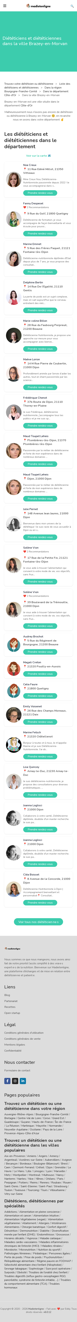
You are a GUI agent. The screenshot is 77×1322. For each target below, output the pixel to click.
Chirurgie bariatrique (33, 1227)
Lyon (49, 1171)
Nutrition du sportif (49, 1250)
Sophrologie (36, 1269)
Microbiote (11, 1250)
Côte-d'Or (26, 105)
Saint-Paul (45, 1186)
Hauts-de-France (42, 1122)
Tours (44, 1190)
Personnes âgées (59, 1253)
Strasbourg (60, 1186)
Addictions (10, 1212)
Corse (46, 1118)
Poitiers (23, 1182)
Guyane (25, 1122)
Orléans (50, 1179)
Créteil (40, 1167)
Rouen (67, 1182)
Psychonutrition (53, 1257)
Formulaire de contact (17, 1070)
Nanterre (9, 1179)
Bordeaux (25, 1164)
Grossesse (62, 1234)
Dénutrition (11, 1231)
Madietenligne (36, 1308)
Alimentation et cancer (17, 1216)
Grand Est (58, 1118)
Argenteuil (10, 1160)
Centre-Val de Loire (29, 1118)
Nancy (60, 1175)
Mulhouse (48, 1175)
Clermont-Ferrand (23, 1167)
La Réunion (12, 1126)
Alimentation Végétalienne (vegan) (25, 1219)
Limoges (39, 1171)
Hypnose (32, 1238)
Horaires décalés (14, 1238)
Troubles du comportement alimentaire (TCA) (37, 1282)
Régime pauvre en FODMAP (54, 1261)
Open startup (12, 1013)
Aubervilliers (52, 1160)
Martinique (27, 1126)
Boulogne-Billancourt (46, 1164)
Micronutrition (27, 1250)
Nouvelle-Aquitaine (16, 1129)
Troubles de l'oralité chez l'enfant (48, 1272)
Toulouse (19, 1190)
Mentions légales (14, 1045)
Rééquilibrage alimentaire (19, 1261)
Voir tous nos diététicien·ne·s (38, 922)
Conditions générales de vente (22, 1039)
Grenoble (60, 1167)
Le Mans (19, 1171)
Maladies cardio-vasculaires (20, 1242)
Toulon (8, 1190)
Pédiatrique (40, 1253)
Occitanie (35, 1129)
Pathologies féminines (17, 1253)
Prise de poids (33, 1257)
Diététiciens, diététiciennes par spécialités (34, 1203)
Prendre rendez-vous (40, 193)
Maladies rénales (51, 1246)
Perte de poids (13, 1257)
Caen (7, 1167)
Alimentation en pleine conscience (39, 1212)
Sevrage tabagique (15, 1269)
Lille (28, 1171)
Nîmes (39, 1179)
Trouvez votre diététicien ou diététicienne (29, 84)
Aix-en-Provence (14, 1156)
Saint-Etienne (29, 1186)
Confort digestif (56, 1227)
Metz (7, 1175)
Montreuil (34, 1175)
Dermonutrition (29, 1231)
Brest (64, 1164)
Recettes (9, 1007)
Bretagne (9, 1118)
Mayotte (41, 1126)
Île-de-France (63, 1122)
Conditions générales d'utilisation (23, 1033)
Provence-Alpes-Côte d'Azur (21, 1133)
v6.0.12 (47, 1312)
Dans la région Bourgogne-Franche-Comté (33, 89)
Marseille (59, 1171)
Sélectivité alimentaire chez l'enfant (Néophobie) (33, 1265)
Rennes (44, 1182)
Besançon (12, 1164)
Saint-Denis (11, 1186)
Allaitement (29, 1223)
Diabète (45, 1231)
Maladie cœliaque (50, 1238)
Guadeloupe (11, 1122)
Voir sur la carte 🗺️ (38, 156)
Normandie (55, 1126)
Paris (60, 1179)
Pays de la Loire (52, 1129)
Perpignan (10, 1182)
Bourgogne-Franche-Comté (52, 1114)
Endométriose (45, 1234)
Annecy (54, 1156)
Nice (31, 1179)
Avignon (67, 1160)
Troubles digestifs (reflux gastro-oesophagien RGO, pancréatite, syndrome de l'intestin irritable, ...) (35, 1278)
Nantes (21, 1179)
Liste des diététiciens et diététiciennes (37, 86)
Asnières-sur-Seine (30, 1160)
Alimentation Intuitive (46, 1216)
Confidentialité (12, 1051)
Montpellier (19, 1175)
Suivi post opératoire (58, 1269)
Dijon (49, 1167)
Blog (7, 995)
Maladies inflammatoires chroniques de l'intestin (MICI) (36, 1244)
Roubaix (56, 1182)
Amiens (31, 1156)
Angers (42, 1156)
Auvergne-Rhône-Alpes (18, 1114)
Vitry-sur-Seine (13, 1194)
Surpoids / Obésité (15, 1272)
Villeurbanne (57, 1190)
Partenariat (11, 1001)
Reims (34, 1182)
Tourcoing (33, 1190)
